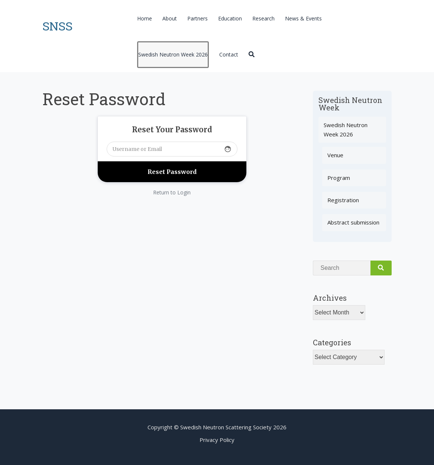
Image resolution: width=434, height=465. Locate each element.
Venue (335, 155)
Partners (197, 18)
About (169, 18)
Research (263, 18)
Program (338, 177)
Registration (343, 200)
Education (230, 18)
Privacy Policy (217, 439)
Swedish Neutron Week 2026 (173, 54)
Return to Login (172, 192)
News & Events (303, 18)
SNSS (57, 26)
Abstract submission (353, 222)
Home (144, 18)
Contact (228, 54)
